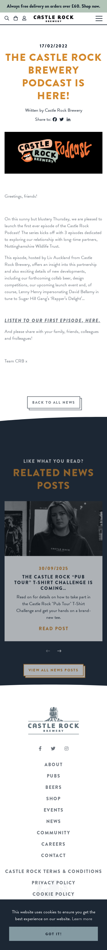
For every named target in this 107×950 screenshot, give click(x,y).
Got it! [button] (53, 934)
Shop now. (91, 6)
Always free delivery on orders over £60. (43, 6)
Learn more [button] (82, 918)
